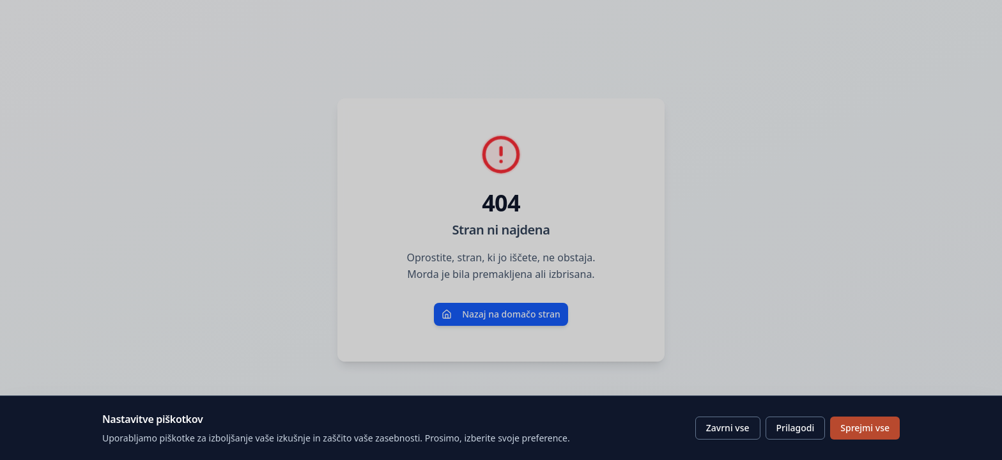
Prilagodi (795, 428)
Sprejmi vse (865, 428)
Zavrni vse (728, 428)
